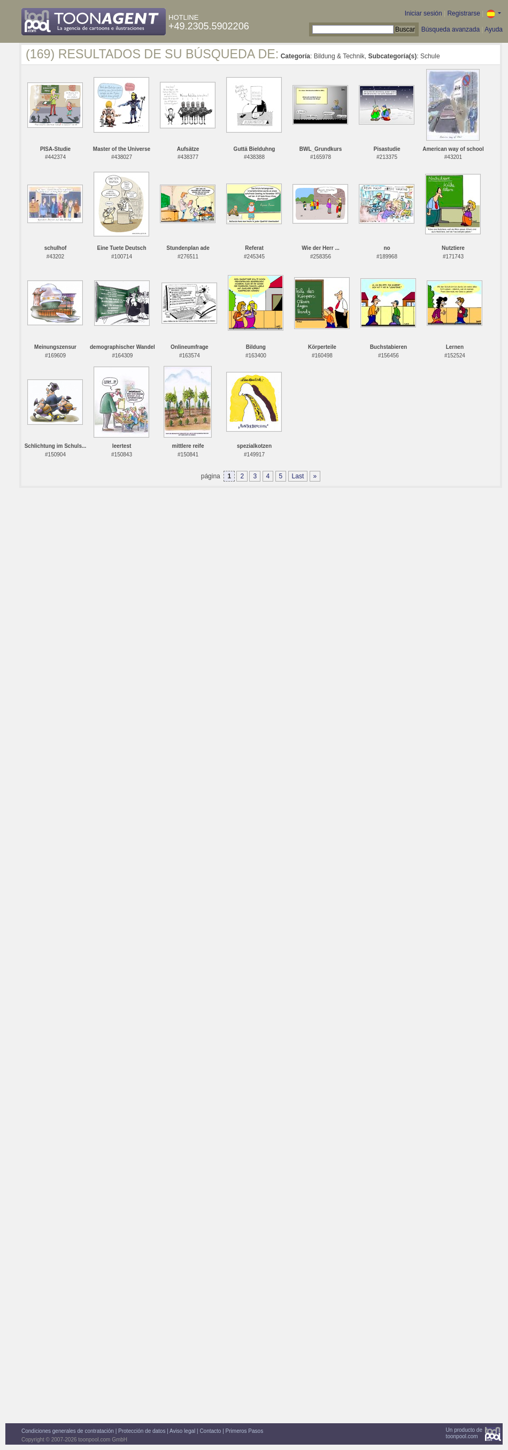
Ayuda (493, 29)
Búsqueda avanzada (450, 29)
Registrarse (463, 13)
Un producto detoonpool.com (464, 1433)
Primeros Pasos (245, 1431)
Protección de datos (141, 1431)
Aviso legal (182, 1431)
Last (298, 476)
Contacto (210, 1431)
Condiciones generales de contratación (67, 1431)
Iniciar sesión (423, 13)
